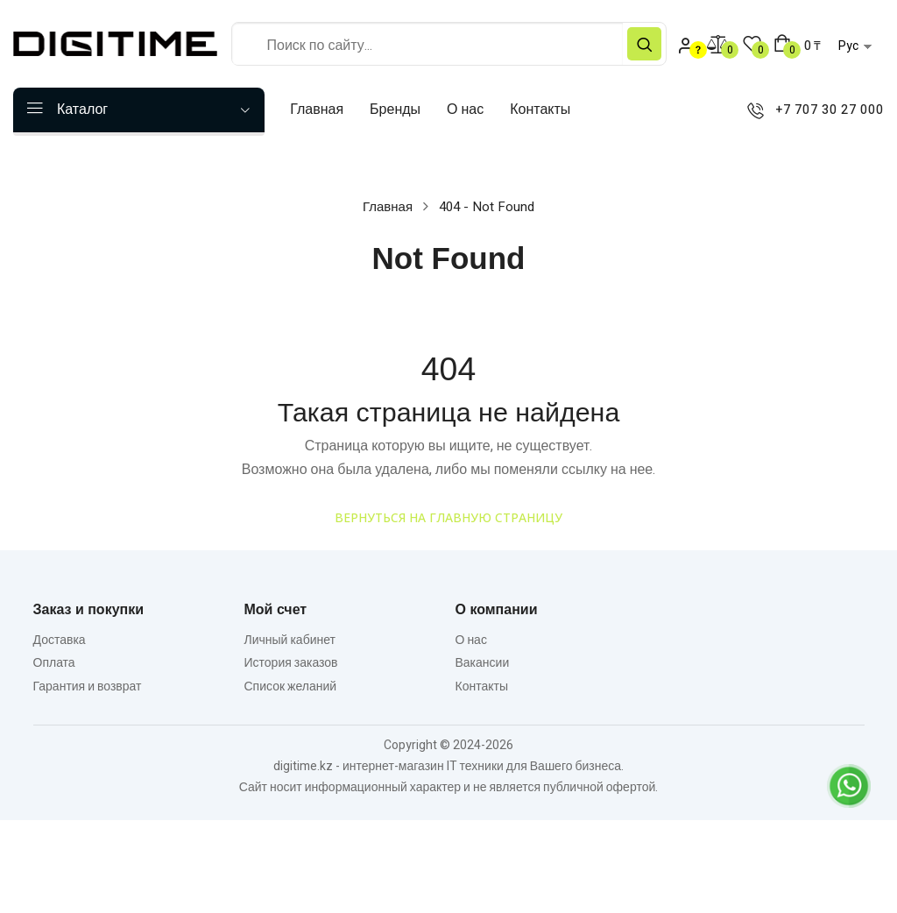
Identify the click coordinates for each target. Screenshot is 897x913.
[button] (797, 45)
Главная (388, 206)
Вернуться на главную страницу (448, 517)
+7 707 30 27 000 (812, 110)
